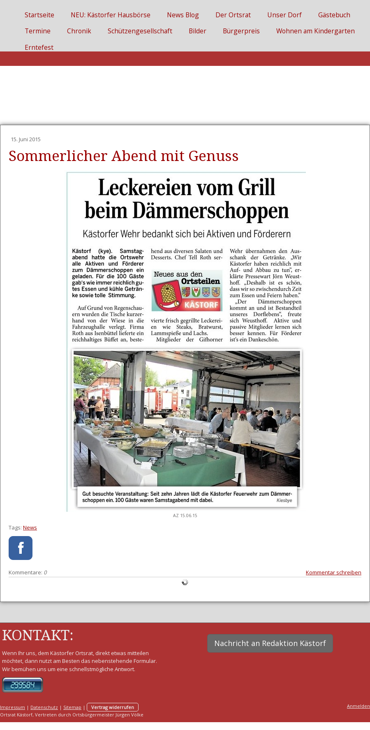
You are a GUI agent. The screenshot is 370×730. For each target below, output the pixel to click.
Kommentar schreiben (333, 572)
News (30, 527)
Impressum (12, 707)
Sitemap (72, 707)
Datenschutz (44, 707)
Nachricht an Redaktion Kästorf (270, 643)
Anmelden (358, 706)
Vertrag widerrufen (112, 707)
